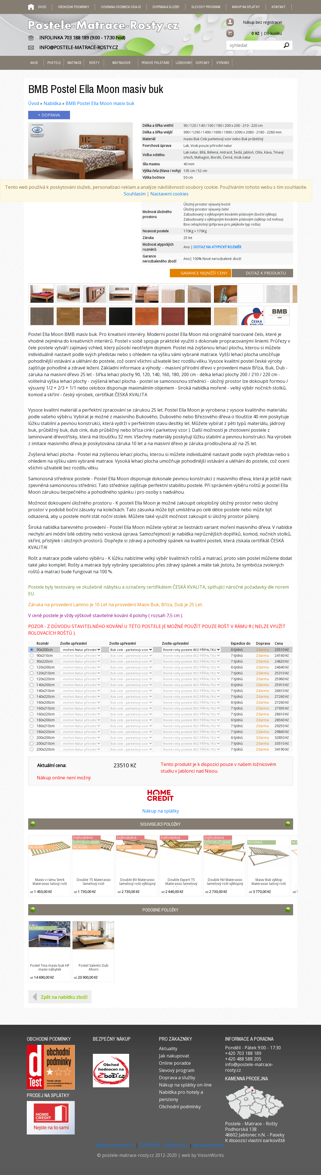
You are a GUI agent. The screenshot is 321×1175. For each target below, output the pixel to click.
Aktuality (168, 1048)
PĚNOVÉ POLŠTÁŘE (156, 63)
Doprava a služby (166, 7)
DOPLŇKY (202, 63)
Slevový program (205, 7)
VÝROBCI (222, 63)
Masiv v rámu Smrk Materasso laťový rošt (50, 881)
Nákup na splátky (246, 7)
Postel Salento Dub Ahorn (93, 967)
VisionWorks (210, 1155)
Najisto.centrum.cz (115, 1145)
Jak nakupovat (174, 1056)
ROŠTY (94, 63)
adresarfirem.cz (209, 1145)
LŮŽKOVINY (183, 63)
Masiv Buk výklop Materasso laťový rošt (269, 881)
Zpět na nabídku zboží (64, 997)
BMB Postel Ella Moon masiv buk (100, 103)
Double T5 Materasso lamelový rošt (94, 881)
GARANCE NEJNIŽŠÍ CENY (204, 273)
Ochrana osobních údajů (121, 7)
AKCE (34, 63)
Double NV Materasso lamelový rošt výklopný (225, 881)
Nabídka (52, 103)
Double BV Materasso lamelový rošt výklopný (137, 881)
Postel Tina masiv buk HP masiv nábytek (49, 967)
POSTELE (54, 63)
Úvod (33, 103)
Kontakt (279, 7)
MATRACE (74, 63)
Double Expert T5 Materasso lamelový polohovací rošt (181, 883)
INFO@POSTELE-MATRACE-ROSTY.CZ (78, 47)
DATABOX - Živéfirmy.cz (163, 1145)
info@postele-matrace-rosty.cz (249, 1067)
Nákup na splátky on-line (185, 1085)
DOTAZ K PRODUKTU (266, 273)
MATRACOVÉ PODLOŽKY (121, 70)
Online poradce (175, 1063)
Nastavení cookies (169, 194)
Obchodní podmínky (73, 7)
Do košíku (273, 33)
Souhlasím (135, 194)
